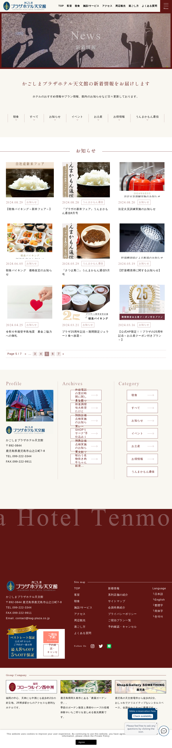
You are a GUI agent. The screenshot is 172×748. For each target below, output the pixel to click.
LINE (109, 646)
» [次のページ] (63, 353)
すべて (34, 116)
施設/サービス (91, 6)
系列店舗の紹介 (118, 594)
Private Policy (102, 736)
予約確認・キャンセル (122, 626)
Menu (166, 8)
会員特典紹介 (116, 607)
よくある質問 (149, 6)
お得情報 (119, 116)
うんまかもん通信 (147, 116)
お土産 (98, 116)
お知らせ (55, 116)
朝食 (77, 6)
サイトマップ (116, 601)
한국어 (159, 616)
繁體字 (159, 605)
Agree (82, 742)
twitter (101, 646)
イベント (77, 116)
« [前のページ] (26, 353)
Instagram (92, 646)
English (160, 599)
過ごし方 (134, 6)
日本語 (159, 594)
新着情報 (114, 588)
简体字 (159, 610)
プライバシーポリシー (122, 613)
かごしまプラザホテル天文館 (24, 6)
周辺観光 (120, 6)
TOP (61, 6)
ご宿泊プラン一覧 (119, 620)
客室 (69, 6)
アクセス (107, 6)
